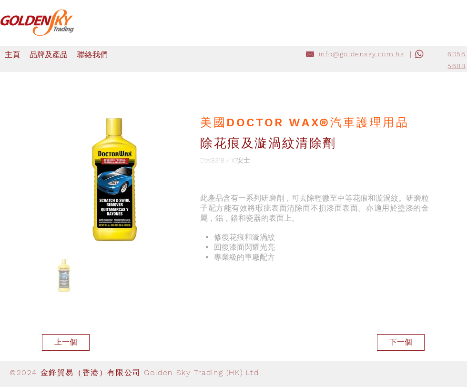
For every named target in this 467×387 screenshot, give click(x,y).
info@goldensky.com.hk (361, 54)
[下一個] (401, 342)
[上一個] (66, 342)
